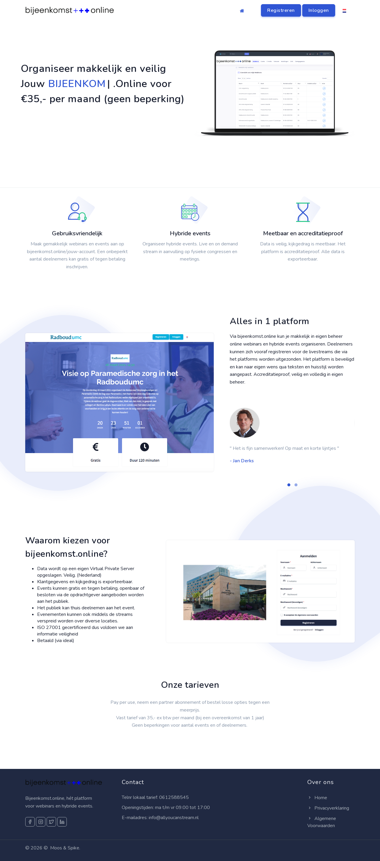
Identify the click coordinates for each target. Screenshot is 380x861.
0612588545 (174, 797)
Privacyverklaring (328, 808)
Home (317, 797)
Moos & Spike (64, 848)
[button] (288, 485)
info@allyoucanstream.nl (174, 817)
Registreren (281, 10)
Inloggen (318, 10)
